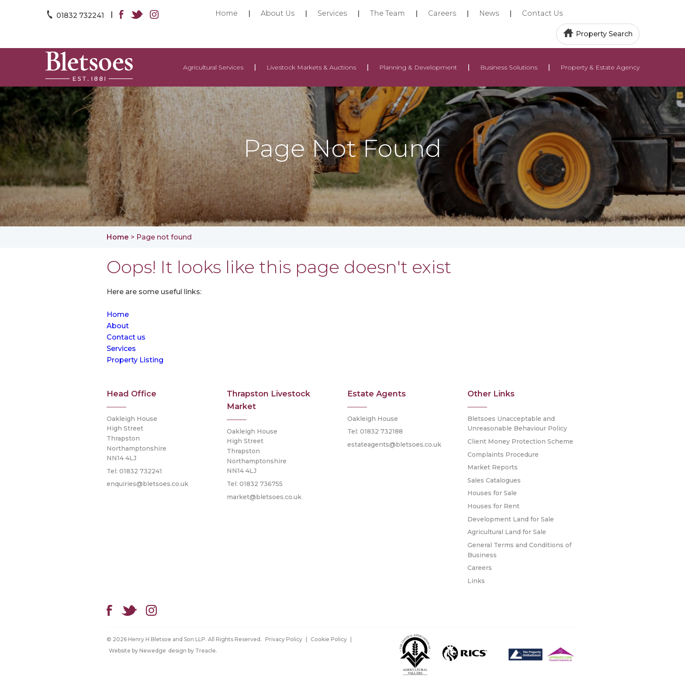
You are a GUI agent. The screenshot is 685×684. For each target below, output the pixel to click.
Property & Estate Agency (600, 67)
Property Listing (135, 360)
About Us (277, 13)
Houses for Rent (493, 506)
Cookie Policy (329, 639)
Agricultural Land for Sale (506, 532)
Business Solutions (508, 67)
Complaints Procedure (503, 454)
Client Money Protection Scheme (520, 441)
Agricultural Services (213, 67)
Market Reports (492, 467)
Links (476, 581)
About (118, 326)
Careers (442, 13)
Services (332, 13)
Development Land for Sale (510, 519)
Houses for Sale (492, 493)
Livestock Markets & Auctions (311, 67)
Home (226, 13)
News (489, 13)
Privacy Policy (283, 639)
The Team (387, 13)
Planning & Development (418, 67)
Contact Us (542, 13)
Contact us (126, 337)
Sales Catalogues (494, 480)
